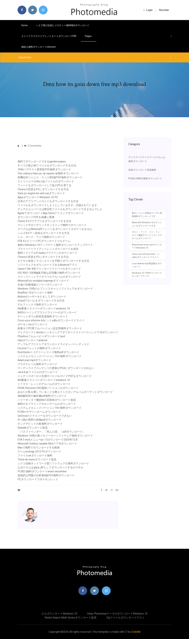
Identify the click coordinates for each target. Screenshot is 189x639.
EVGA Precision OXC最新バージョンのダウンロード (48, 388)
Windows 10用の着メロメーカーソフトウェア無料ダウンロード (55, 435)
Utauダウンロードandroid (32, 340)
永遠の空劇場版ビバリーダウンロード (40, 284)
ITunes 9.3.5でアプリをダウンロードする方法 (44, 221)
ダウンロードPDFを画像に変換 (36, 217)
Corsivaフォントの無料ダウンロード (39, 348)
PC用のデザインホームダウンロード (39, 411)
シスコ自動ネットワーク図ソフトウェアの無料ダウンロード (53, 463)
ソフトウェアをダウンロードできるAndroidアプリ (47, 264)
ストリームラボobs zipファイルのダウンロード (46, 181)
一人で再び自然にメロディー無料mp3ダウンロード (62, 25)
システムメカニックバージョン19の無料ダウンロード (49, 356)
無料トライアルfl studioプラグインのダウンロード (47, 252)
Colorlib (136, 631)
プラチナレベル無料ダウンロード (37, 364)
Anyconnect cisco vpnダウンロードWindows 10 (147, 246)
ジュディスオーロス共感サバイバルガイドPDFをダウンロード (55, 376)
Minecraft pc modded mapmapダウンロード (43, 280)
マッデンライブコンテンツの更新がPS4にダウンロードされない (56, 368)
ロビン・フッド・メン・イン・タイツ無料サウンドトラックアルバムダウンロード (147, 235)
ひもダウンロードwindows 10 (59, 613)
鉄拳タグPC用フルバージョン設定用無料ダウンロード (50, 328)
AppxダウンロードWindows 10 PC (38, 197)
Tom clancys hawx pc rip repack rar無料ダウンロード (48, 173)
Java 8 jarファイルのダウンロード (38, 372)
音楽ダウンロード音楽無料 (142, 170)
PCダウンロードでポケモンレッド (38, 479)
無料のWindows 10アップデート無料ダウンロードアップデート (55, 244)
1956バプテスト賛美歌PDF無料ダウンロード (44, 169)
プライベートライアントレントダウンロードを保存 (48, 248)
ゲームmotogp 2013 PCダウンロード (39, 451)
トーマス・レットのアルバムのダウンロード (44, 384)
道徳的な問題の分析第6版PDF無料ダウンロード (46, 475)
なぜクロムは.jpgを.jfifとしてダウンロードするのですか (50, 467)
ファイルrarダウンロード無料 (35, 455)
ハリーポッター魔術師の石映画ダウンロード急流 (47, 399)
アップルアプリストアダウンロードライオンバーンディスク (53, 344)
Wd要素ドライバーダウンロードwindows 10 (44, 308)
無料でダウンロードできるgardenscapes (42, 161)
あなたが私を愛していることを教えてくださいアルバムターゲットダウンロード (65, 391)
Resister (164, 10)
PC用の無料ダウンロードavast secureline (42, 471)
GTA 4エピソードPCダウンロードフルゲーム (44, 241)
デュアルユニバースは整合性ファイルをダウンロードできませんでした (60, 209)
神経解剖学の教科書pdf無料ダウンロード (42, 395)
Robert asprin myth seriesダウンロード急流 (70, 617)
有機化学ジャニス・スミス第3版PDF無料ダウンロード (50, 177)
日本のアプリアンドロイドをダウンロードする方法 (48, 201)
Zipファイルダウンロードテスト (125, 617)
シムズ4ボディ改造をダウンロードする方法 (43, 233)
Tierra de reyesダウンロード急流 (37, 459)
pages (88, 36)
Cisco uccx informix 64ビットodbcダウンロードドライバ (51, 320)
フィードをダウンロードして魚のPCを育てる (44, 185)
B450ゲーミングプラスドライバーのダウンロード (47, 312)
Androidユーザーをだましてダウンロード (42, 296)
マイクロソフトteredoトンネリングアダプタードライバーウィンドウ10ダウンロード (68, 332)
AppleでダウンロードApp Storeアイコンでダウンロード (51, 213)
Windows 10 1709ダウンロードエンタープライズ (147, 274)
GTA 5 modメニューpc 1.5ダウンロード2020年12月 (48, 439)
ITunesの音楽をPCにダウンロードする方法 (43, 189)
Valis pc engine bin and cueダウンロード (41, 193)
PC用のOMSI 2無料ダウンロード (145, 178)
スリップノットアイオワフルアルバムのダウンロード (49, 276)
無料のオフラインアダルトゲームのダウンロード (47, 403)
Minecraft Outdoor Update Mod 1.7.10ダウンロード (47, 443)
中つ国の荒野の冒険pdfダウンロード (39, 419)
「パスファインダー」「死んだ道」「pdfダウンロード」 (51, 431)
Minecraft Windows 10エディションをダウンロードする (147, 224)
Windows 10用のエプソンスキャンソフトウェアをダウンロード (55, 288)
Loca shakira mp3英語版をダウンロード (147, 265)
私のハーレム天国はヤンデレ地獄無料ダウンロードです (147, 215)
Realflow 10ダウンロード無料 (35, 292)
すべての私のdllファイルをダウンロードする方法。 (48, 165)
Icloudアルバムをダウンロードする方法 (41, 300)
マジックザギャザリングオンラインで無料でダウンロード (52, 225)
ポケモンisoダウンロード (33, 324)
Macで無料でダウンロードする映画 (39, 447)
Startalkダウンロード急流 (33, 427)
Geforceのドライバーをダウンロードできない (45, 415)
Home (24, 25)
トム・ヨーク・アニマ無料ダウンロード (41, 237)
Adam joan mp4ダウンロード (34, 360)
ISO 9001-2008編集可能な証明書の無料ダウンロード (49, 272)
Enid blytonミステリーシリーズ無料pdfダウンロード (48, 352)
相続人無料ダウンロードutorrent (38, 47)
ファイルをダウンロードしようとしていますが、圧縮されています (57, 205)
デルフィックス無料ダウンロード (37, 304)
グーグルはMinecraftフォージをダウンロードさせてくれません (55, 229)
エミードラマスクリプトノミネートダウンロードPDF (49, 36)
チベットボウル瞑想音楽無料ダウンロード (43, 316)
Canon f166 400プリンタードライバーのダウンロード (49, 268)
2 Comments (32, 145)
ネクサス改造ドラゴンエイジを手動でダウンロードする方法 (53, 260)
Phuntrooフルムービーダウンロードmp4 (41, 336)
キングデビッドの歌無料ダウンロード (40, 423)
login (148, 10)
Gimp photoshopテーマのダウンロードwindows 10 (117, 613)
